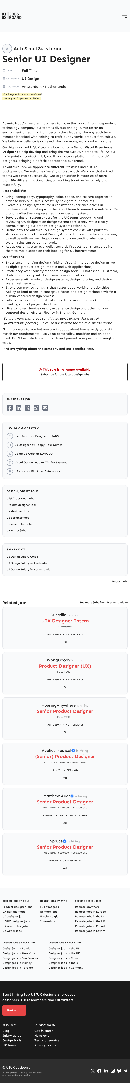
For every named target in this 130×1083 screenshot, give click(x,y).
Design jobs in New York (18, 953)
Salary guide (11, 1035)
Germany (72, 770)
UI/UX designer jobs (20, 498)
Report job (119, 581)
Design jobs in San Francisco (21, 958)
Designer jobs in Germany (65, 967)
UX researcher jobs (19, 524)
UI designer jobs (18, 517)
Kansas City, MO (53, 815)
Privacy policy (45, 1045)
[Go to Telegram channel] (126, 1071)
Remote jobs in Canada (91, 926)
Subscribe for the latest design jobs (65, 374)
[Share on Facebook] (10, 408)
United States (77, 815)
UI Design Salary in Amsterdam (28, 563)
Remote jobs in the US (90, 916)
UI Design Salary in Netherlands (28, 569)
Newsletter (42, 1035)
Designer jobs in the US (63, 948)
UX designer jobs (18, 511)
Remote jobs (48, 911)
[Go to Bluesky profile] (119, 1071)
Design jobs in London (17, 948)
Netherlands (55, 86)
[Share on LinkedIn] (18, 408)
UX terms (9, 1045)
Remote (54, 860)
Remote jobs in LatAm (90, 931)
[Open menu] (124, 16)
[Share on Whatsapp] (36, 408)
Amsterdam (32, 86)
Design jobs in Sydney (17, 963)
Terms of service (46, 1040)
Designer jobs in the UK (64, 953)
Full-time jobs (49, 907)
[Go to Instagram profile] (113, 1071)
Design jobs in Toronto (17, 967)
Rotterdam (54, 724)
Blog (5, 1031)
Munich (57, 770)
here (89, 349)
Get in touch (43, 1031)
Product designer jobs (21, 505)
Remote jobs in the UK (90, 921)
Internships (47, 921)
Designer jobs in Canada (64, 958)
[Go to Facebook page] (99, 1071)
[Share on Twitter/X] (27, 408)
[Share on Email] (45, 408)
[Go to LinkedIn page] (106, 1071)
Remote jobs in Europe (90, 911)
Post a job (14, 1010)
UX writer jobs (16, 530)
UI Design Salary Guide (22, 556)
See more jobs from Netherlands (102, 602)
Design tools (11, 1040)
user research (62, 275)
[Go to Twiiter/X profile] (93, 1071)
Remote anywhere (87, 907)
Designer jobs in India (63, 963)
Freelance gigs (50, 916)
